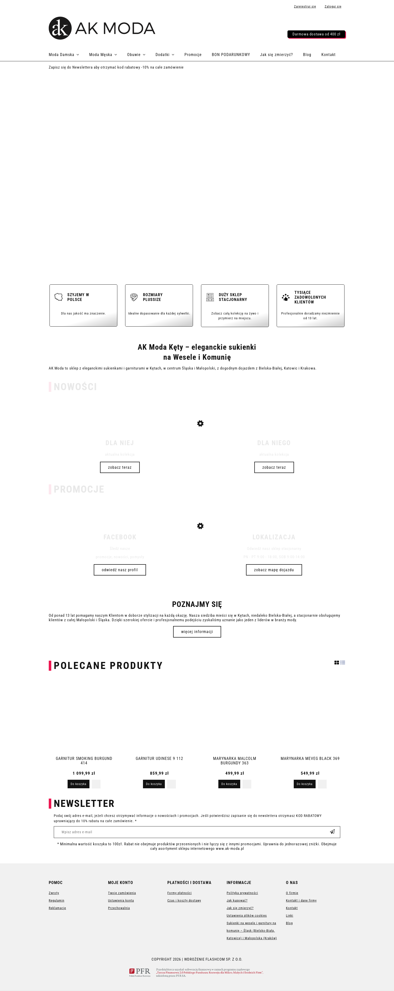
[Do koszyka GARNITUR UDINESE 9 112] (154, 784)
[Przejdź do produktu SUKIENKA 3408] (197, 445)
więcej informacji (197, 631)
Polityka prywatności (242, 893)
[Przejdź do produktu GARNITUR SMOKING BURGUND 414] (84, 716)
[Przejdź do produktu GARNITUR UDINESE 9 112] (159, 716)
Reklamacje (57, 908)
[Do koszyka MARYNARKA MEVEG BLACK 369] (305, 784)
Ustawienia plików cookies (247, 915)
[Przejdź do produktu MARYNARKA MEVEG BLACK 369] (310, 716)
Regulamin (56, 900)
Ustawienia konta (121, 900)
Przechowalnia (119, 908)
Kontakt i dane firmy (301, 900)
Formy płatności (179, 893)
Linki (289, 915)
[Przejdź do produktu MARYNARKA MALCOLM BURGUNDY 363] (234, 716)
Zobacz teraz (120, 467)
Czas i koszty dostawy (184, 900)
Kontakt (292, 908)
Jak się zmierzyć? (240, 908)
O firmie (292, 893)
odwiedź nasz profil (120, 569)
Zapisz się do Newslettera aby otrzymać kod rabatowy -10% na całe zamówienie (116, 67)
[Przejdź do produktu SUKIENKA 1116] (197, 545)
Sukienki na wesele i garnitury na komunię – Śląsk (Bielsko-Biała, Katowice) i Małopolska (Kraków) (252, 930)
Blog (289, 923)
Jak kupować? (237, 900)
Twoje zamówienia (122, 893)
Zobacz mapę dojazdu (274, 569)
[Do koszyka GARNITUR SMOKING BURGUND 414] (78, 784)
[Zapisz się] (332, 832)
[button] (96, 784)
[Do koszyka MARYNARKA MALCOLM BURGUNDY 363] (229, 784)
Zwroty (54, 893)
